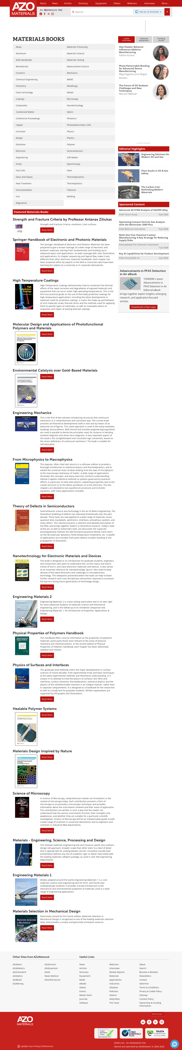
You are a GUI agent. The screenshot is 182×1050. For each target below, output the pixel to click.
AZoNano (17, 964)
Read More (47, 230)
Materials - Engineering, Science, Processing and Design (59, 840)
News (82, 964)
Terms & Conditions (149, 987)
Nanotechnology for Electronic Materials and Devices (57, 556)
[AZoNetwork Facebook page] (44, 14)
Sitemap (143, 995)
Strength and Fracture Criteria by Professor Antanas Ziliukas (62, 219)
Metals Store (85, 995)
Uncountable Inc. (132, 257)
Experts (113, 995)
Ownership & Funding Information (150, 1004)
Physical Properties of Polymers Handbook (48, 633)
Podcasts (113, 991)
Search (142, 968)
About (142, 964)
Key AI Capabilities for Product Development (144, 253)
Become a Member (148, 972)
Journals (83, 999)
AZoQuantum (51, 968)
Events (82, 991)
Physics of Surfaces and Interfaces (41, 665)
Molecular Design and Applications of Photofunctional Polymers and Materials (58, 326)
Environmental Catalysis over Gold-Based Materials (55, 370)
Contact (143, 979)
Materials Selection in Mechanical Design (46, 911)
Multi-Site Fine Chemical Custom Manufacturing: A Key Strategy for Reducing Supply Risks (143, 237)
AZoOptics (18, 976)
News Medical (51, 976)
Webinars (114, 964)
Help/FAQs (114, 999)
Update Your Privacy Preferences (35, 1046)
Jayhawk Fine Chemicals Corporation (141, 244)
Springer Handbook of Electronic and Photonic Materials (60, 239)
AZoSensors (50, 964)
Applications (115, 979)
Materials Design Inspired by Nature (42, 751)
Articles (83, 968)
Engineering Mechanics (32, 413)
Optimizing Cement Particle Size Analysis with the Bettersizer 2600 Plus (142, 223)
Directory (83, 3)
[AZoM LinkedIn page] (41, 14)
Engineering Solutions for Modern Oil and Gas (155, 155)
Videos (82, 987)
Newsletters (145, 976)
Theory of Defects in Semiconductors (43, 506)
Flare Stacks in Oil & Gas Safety (154, 172)
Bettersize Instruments (135, 229)
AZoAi (47, 972)
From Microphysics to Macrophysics (42, 459)
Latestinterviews (126, 39)
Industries (114, 983)
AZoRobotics (19, 968)
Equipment (84, 976)
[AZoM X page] (48, 14)
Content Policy (146, 999)
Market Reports (117, 972)
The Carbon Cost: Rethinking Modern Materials (152, 189)
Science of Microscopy (31, 793)
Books (82, 979)
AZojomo (113, 987)
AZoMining (18, 983)
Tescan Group (131, 214)
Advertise (144, 983)
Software (83, 1002)
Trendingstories (161, 39)
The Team (114, 1002)
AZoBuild (17, 979)
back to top (157, 1014)
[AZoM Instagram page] (52, 14)
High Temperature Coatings (36, 280)
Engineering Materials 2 (32, 597)
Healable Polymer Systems (35, 709)
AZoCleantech (19, 972)
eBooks (82, 983)
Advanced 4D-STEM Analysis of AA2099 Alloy (143, 209)
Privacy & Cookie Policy (150, 991)
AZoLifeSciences (52, 979)
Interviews (114, 968)
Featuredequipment (144, 39)
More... (165, 3)
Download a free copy (143, 307)
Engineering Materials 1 (32, 875)
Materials (114, 976)
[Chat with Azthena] (174, 1044)
